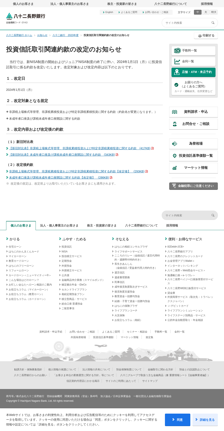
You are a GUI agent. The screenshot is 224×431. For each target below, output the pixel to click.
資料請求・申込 (196, 111)
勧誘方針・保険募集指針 (28, 369)
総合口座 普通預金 (72, 303)
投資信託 (67, 246)
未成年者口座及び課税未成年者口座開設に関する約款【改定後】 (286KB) (59, 177)
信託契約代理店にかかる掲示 (83, 380)
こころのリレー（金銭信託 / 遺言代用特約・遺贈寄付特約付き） (137, 257)
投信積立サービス (72, 256)
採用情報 (207, 4)
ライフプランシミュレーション (185, 310)
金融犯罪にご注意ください (196, 186)
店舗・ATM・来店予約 (197, 72)
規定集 (149, 337)
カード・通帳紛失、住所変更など (193, 86)
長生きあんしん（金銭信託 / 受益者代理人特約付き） (136, 265)
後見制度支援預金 (125, 291)
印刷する (208, 35)
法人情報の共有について (96, 369)
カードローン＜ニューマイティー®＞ (30, 275)
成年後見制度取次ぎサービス (131, 286)
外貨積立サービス (72, 270)
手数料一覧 (189, 50)
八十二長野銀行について (170, 4)
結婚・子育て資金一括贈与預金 (132, 301)
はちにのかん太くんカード (24, 251)
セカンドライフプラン (74, 289)
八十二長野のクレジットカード (185, 256)
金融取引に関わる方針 (160, 369)
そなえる (122, 239)
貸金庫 (171, 292)
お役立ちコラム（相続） (128, 320)
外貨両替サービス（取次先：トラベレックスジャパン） (190, 298)
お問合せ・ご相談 (195, 124)
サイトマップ (150, 380)
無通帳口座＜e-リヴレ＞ (181, 275)
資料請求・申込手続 (50, 331)
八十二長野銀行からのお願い (30, 375)
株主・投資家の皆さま (122, 4)
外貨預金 (67, 265)
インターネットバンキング (182, 265)
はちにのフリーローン (21, 265)
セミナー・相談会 (137, 331)
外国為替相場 (78, 337)
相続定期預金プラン (73, 294)
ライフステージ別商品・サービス (186, 315)
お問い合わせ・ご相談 (156, 12)
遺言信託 (120, 272)
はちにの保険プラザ (126, 305)
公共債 (65, 275)
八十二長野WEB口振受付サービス (186, 288)
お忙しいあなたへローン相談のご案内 (30, 284)
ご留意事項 (68, 308)
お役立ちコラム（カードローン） (28, 299)
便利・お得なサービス (185, 239)
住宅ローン (15, 246)
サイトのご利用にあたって (121, 380)
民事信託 (120, 282)
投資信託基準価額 (103, 337)
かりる (15, 239)
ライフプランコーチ (126, 310)
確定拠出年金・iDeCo (74, 284)
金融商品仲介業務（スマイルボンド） (83, 279)
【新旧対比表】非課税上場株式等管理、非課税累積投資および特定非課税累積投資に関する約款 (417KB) (79, 148)
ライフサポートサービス (128, 251)
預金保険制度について (129, 369)
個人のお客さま (23, 4)
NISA (65, 251)
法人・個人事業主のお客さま (69, 4)
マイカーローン (17, 256)
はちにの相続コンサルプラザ (131, 246)
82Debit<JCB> (175, 246)
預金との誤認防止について (194, 369)
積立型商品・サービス (74, 299)
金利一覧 (188, 61)
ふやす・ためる (74, 239)
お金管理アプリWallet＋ (181, 260)
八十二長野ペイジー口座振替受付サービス (190, 281)
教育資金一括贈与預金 (127, 296)
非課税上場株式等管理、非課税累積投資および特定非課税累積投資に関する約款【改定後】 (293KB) (76, 171)
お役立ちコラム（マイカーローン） (29, 289)
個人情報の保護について (62, 369)
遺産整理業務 (122, 277)
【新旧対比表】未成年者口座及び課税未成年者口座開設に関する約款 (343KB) (62, 154)
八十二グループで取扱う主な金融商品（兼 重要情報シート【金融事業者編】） (165, 375)
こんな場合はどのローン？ (24, 279)
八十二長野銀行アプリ (180, 251)
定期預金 (67, 260)
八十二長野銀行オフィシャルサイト (25, 18)
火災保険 (120, 315)
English (109, 12)
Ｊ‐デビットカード (178, 305)
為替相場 (196, 143)
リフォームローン (19, 270)
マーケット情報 (196, 167)
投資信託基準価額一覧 (196, 155)
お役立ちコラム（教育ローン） (26, 294)
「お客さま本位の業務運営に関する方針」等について (83, 375)
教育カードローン (19, 260)
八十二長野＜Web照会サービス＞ (186, 270)
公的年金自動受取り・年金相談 (185, 320)
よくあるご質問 (129, 12)
